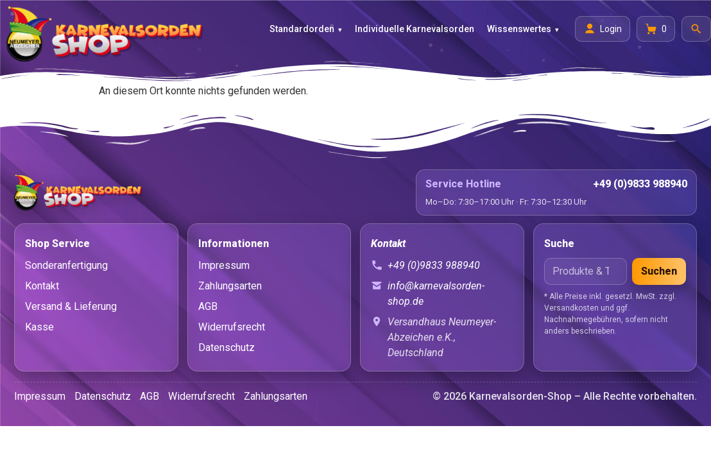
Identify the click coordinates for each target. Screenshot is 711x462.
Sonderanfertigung (66, 265)
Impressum (224, 265)
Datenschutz (226, 347)
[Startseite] (210, 192)
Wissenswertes (519, 29)
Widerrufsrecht (231, 327)
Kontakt (42, 286)
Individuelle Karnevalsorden (414, 29)
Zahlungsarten (230, 286)
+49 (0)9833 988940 (640, 184)
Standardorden (302, 29)
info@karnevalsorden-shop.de (436, 293)
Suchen (659, 271)
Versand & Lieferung (71, 306)
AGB (208, 306)
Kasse (39, 327)
